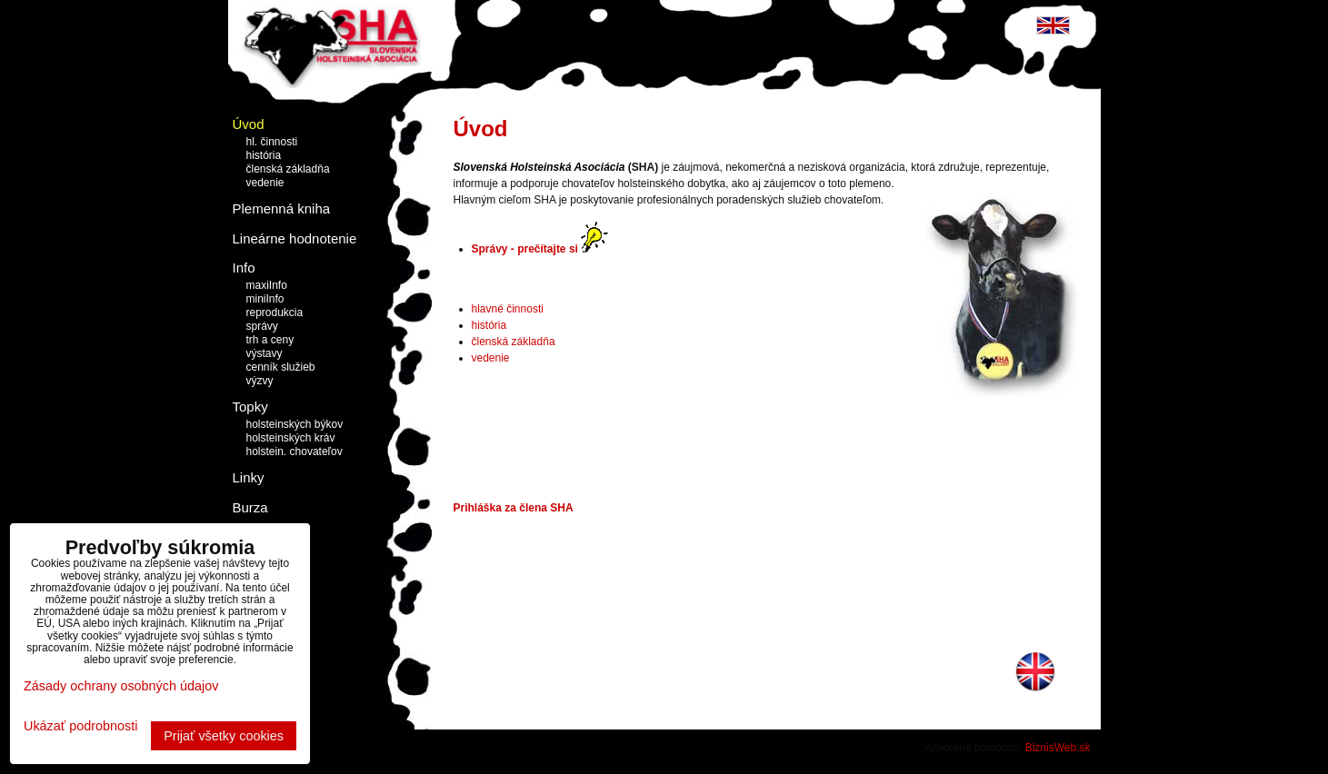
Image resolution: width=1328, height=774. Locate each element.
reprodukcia (275, 312)
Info (244, 267)
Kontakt (256, 536)
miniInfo (265, 299)
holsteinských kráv (290, 438)
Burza (250, 507)
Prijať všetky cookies (224, 736)
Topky (250, 406)
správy (262, 326)
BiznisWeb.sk (1058, 747)
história (264, 155)
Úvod (249, 124)
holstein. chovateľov (294, 451)
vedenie (265, 182)
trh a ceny (270, 339)
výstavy (264, 353)
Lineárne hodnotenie (295, 238)
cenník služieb (280, 367)
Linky (249, 477)
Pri (461, 507)
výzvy (260, 380)
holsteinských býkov (295, 424)
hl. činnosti (272, 141)
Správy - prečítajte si (525, 249)
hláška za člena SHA (521, 507)
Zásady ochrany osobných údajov (121, 686)
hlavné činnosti (508, 309)
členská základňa (288, 169)
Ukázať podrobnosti (80, 726)
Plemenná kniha (282, 208)
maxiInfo (266, 285)
